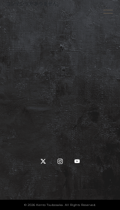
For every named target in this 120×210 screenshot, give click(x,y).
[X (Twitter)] (43, 161)
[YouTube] (77, 161)
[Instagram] (60, 161)
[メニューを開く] (108, 11)
